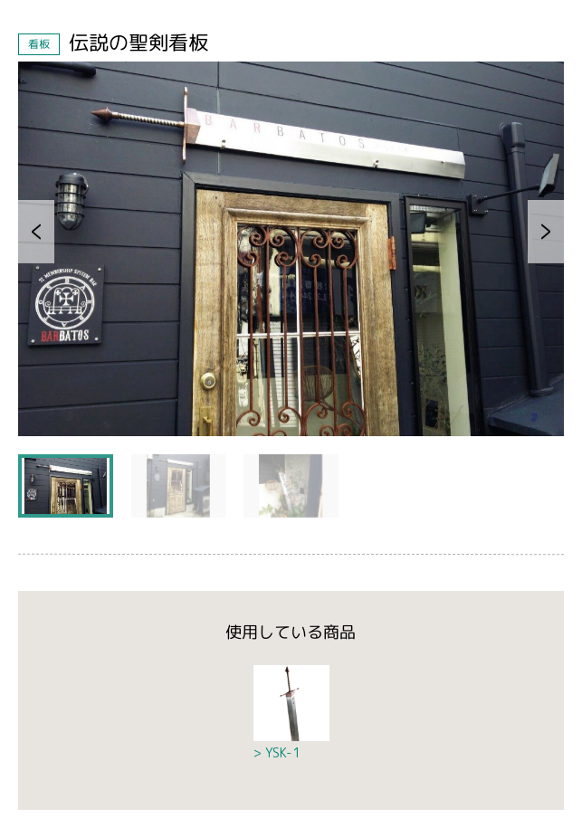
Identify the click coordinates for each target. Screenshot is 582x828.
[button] (36, 231)
